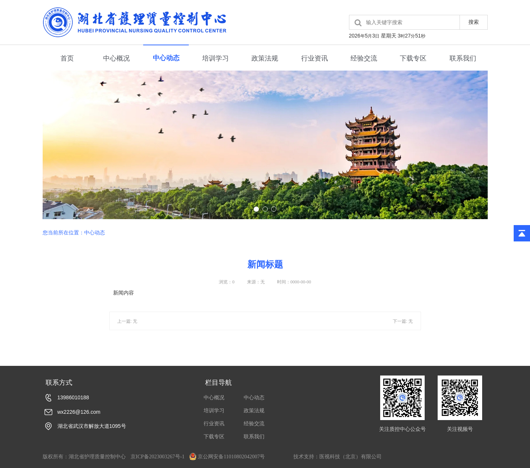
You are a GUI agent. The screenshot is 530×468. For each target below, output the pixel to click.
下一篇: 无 (403, 328)
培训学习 (215, 58)
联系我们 (463, 58)
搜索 (473, 22)
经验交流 (363, 58)
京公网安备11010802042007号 (227, 456)
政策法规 (264, 58)
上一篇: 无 (127, 328)
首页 (67, 58)
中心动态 (166, 58)
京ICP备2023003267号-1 (157, 456)
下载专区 (413, 58)
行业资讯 (314, 58)
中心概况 (116, 58)
